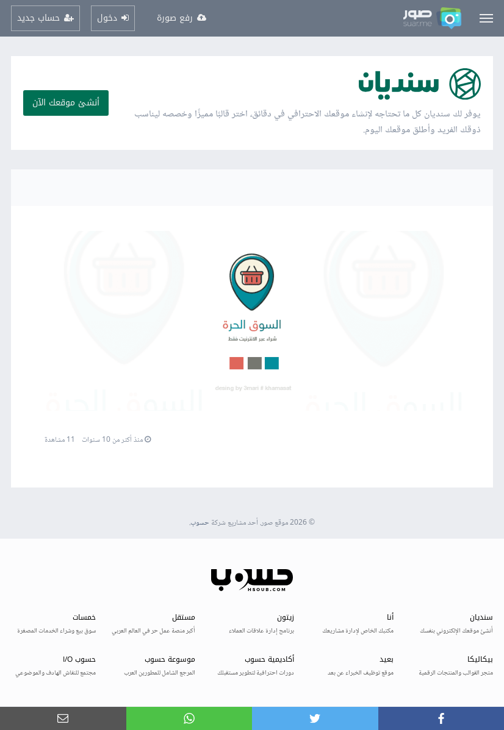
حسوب (199, 523)
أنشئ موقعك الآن (65, 102)
